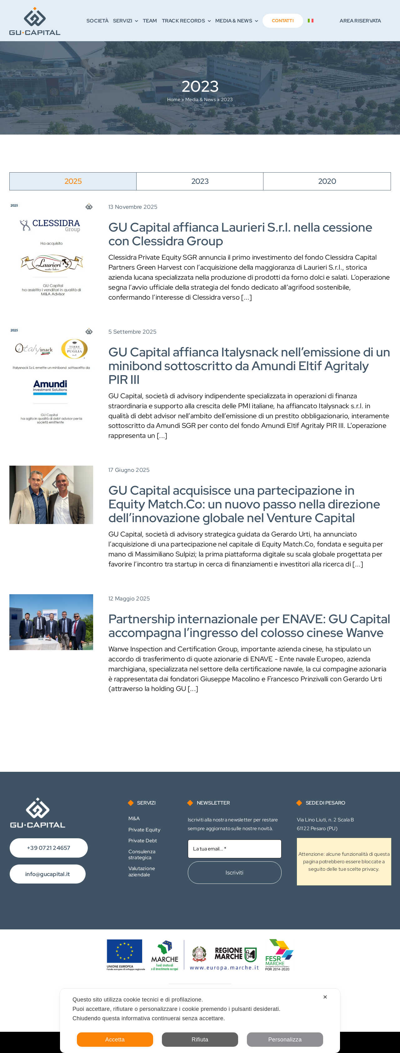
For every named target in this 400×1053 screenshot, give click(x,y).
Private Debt (142, 840)
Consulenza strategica (141, 854)
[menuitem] (310, 21)
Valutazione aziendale (141, 871)
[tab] (73, 181)
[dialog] (200, 1021)
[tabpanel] (200, 458)
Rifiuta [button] (200, 1039)
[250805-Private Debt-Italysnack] (51, 330)
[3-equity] (51, 468)
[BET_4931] (51, 597)
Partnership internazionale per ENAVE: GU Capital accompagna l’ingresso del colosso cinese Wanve (249, 625)
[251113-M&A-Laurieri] (51, 205)
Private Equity (144, 829)
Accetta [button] (115, 1039)
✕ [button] (325, 997)
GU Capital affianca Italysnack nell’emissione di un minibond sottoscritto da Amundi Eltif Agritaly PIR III (249, 366)
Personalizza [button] (285, 1039)
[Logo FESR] (200, 942)
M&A (134, 818)
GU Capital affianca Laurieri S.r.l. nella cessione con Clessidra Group (240, 234)
